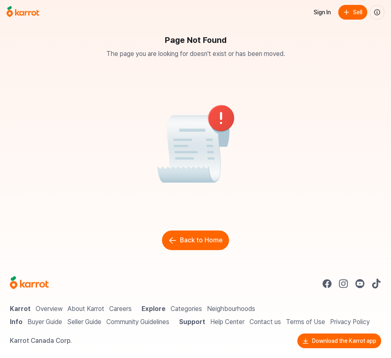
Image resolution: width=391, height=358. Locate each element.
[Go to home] (23, 12)
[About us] (377, 12)
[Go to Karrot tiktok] (376, 284)
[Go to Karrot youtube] (360, 284)
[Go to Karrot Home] (29, 283)
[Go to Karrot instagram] (343, 284)
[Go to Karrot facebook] (327, 284)
